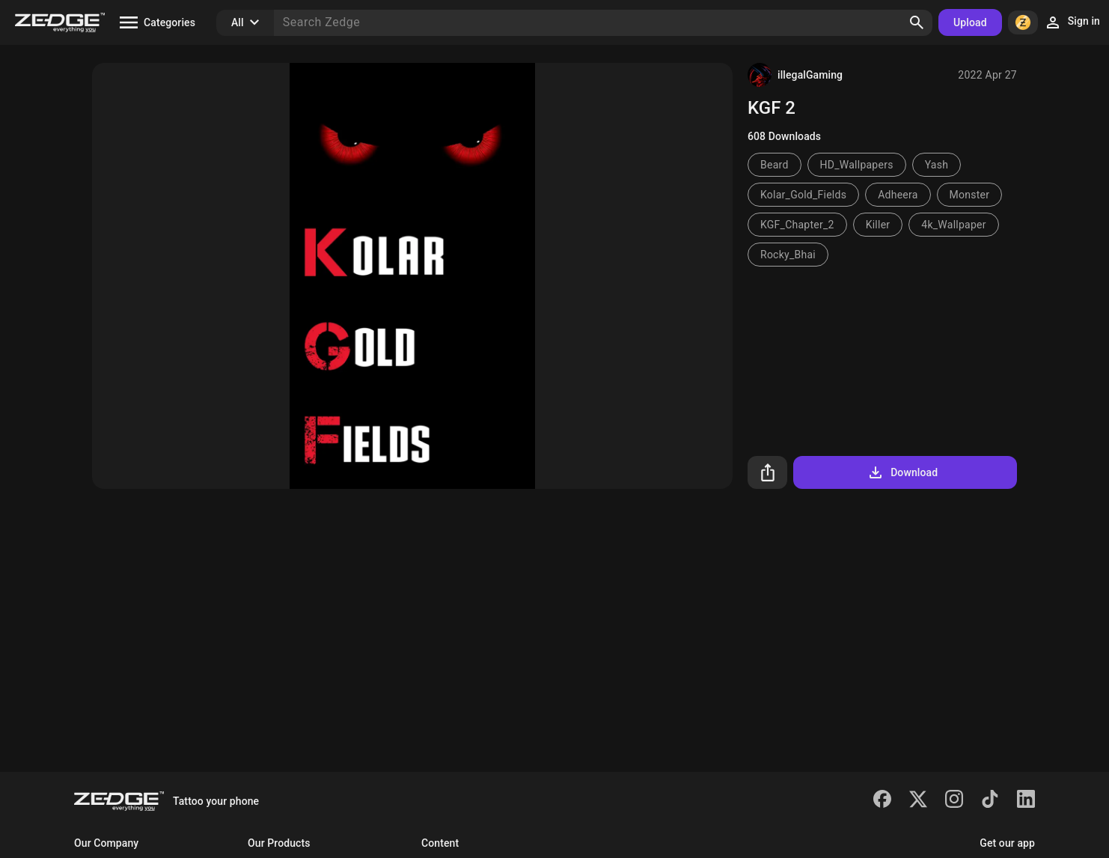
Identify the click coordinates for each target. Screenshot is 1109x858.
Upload (970, 22)
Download (902, 472)
